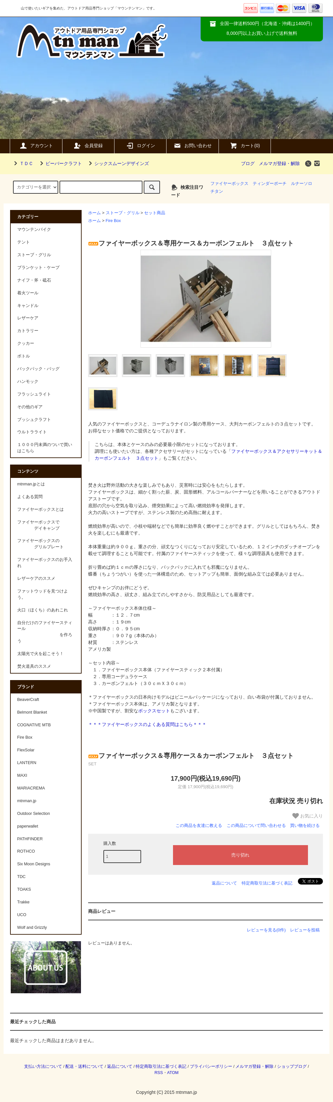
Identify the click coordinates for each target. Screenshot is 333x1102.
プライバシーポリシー (211, 1066)
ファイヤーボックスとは (40, 509)
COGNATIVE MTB (34, 725)
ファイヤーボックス (229, 183)
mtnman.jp (26, 801)
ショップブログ (292, 1066)
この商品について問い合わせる (256, 825)
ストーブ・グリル (123, 213)
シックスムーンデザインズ (118, 163)
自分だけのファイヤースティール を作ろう (44, 632)
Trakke (23, 902)
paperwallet (27, 826)
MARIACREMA (31, 788)
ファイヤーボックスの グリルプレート (40, 543)
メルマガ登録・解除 (279, 163)
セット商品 (154, 213)
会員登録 (88, 145)
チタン (216, 191)
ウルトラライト (32, 432)
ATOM (173, 1072)
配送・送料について (84, 1066)
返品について (224, 883)
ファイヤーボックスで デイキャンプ (38, 525)
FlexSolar (25, 750)
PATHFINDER (30, 839)
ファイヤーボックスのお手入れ (44, 562)
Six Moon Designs (33, 864)
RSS (158, 1072)
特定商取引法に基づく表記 (267, 883)
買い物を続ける (305, 825)
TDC (21, 876)
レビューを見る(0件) (266, 930)
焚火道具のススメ (34, 666)
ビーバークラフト (60, 163)
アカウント (36, 145)
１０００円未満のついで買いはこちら (44, 447)
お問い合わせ (192, 145)
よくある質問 (30, 497)
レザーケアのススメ (36, 578)
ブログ (248, 163)
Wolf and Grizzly (32, 927)
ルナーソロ (301, 183)
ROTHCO (26, 851)
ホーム (94, 213)
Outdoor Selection (33, 813)
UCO (21, 915)
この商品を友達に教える (199, 825)
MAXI (22, 775)
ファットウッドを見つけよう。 (42, 594)
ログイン (140, 145)
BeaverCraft (28, 699)
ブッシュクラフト (34, 419)
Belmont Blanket (32, 712)
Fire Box (113, 220)
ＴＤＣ (22, 163)
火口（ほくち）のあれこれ (42, 610)
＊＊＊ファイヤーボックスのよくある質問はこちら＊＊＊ (147, 724)
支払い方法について (43, 1066)
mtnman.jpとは (31, 484)
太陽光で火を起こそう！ (40, 653)
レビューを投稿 (305, 930)
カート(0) (245, 145)
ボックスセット (154, 710)
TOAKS (24, 889)
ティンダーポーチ (269, 183)
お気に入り (307, 816)
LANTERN (26, 762)
